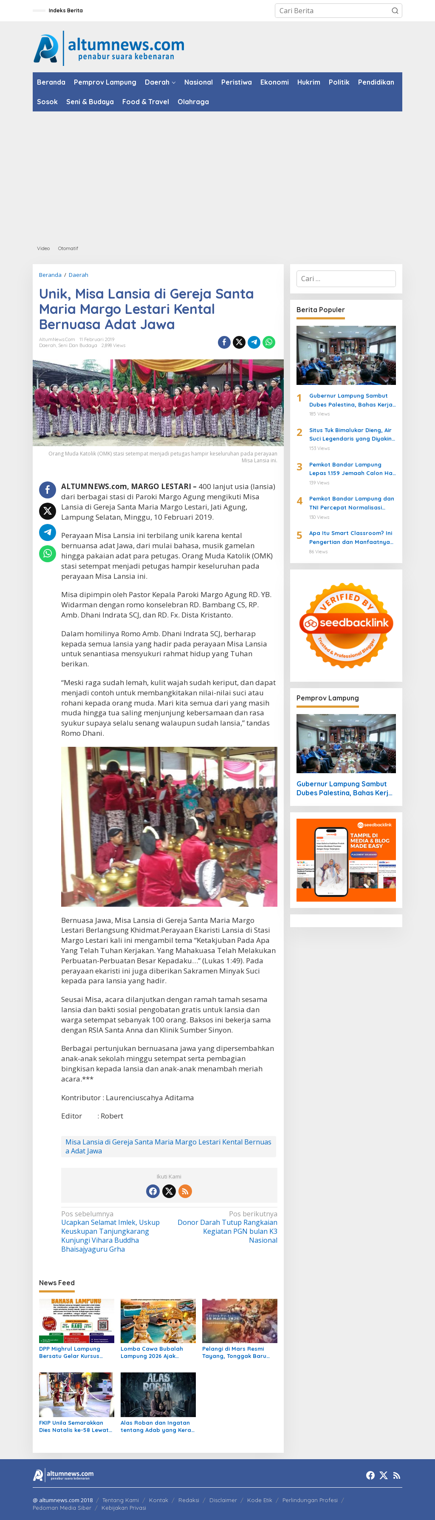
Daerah (47, 345)
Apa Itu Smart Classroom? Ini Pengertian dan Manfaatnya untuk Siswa (350, 538)
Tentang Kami (120, 1500)
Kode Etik (259, 1500)
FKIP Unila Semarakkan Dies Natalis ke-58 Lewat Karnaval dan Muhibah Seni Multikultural (74, 1426)
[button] (395, 10)
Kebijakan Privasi (124, 1507)
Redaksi (188, 1500)
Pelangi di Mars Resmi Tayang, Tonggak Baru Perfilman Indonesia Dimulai (234, 1352)
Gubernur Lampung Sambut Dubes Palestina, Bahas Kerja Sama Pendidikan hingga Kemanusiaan (351, 400)
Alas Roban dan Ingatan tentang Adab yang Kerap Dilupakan (158, 1426)
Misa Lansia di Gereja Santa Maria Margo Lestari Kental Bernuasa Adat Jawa (168, 1146)
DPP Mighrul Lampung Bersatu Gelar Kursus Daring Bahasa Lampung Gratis (74, 1352)
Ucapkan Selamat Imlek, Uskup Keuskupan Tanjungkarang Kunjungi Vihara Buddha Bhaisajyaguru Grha (113, 1232)
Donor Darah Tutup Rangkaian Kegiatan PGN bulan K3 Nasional (225, 1227)
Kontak (158, 1500)
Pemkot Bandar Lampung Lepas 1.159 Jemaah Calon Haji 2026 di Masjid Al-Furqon (352, 469)
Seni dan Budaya (77, 345)
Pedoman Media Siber (62, 1507)
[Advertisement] (217, 175)
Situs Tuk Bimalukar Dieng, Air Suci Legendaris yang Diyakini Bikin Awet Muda (351, 435)
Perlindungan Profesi (310, 1500)
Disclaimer (223, 1500)
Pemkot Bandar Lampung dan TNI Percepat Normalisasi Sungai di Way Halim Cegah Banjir (351, 503)
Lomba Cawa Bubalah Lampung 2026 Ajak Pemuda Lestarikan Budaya (152, 1352)
